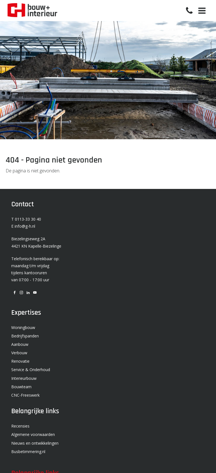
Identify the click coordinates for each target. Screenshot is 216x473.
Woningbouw (23, 327)
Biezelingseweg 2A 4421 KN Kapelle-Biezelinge (36, 242)
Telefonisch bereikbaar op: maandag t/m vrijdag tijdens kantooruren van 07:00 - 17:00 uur (35, 269)
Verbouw (19, 352)
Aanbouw (19, 344)
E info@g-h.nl (23, 226)
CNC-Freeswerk (25, 395)
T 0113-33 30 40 (26, 219)
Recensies (20, 426)
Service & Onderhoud (30, 369)
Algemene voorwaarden (33, 434)
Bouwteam (21, 386)
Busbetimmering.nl (28, 451)
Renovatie (20, 361)
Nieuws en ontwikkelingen (34, 443)
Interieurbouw (24, 378)
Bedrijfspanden (25, 336)
